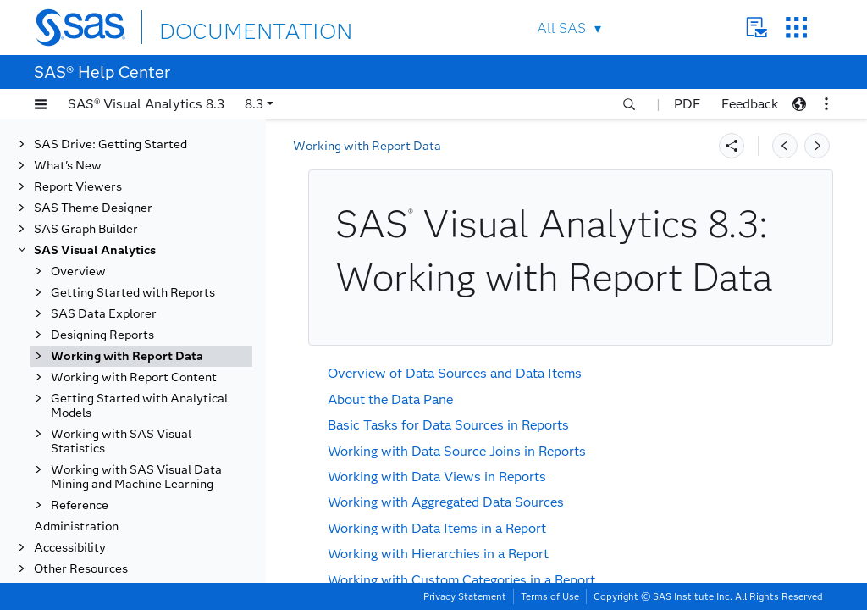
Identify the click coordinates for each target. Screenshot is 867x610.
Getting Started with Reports (133, 293)
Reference (79, 505)
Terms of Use (550, 596)
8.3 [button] (254, 104)
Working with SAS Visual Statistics (121, 441)
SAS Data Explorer (104, 314)
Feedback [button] (749, 104)
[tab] (141, 356)
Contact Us (756, 27)
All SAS (561, 28)
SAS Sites (796, 27)
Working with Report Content (134, 377)
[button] (40, 104)
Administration (76, 526)
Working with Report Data (127, 356)
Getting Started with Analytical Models (139, 405)
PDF (687, 104)
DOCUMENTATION (221, 27)
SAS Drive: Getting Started (110, 144)
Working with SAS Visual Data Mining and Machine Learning (136, 477)
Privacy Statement (464, 596)
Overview (78, 271)
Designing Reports (102, 335)
